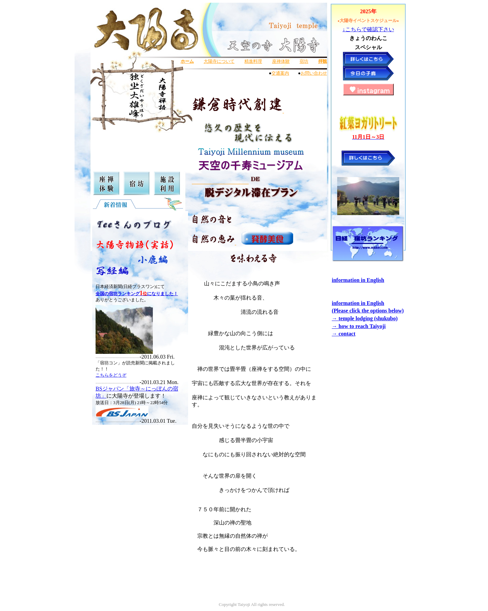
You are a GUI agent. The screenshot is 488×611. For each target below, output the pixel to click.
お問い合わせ (314, 73)
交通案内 (280, 73)
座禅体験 (281, 61)
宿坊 (304, 61)
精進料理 (253, 61)
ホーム (187, 61)
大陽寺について (219, 61)
